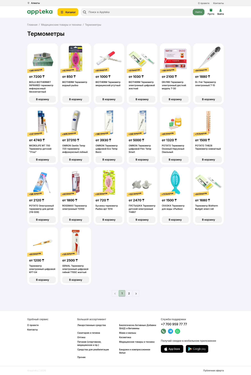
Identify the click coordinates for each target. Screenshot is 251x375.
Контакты (218, 3)
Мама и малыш (127, 332)
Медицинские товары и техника (61, 24)
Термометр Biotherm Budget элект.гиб (206, 207)
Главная (32, 24)
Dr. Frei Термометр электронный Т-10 (205, 84)
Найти (198, 12)
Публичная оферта (213, 370)
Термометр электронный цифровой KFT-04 (42, 269)
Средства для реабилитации (93, 349)
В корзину (42, 99)
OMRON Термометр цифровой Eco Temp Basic (107, 148)
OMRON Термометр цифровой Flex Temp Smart (140, 148)
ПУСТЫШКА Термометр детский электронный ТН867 (142, 208)
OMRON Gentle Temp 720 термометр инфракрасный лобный (75, 148)
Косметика (125, 337)
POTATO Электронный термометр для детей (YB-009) (41, 208)
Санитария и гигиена (88, 332)
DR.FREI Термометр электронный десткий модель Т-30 (174, 85)
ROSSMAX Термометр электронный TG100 (74, 207)
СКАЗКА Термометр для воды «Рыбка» (173, 207)
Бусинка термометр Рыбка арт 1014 (107, 207)
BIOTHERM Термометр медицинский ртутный (108, 84)
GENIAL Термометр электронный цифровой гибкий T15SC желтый (75, 269)
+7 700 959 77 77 (174, 324)
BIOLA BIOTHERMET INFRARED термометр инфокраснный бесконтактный (41, 87)
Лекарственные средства (91, 325)
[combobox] (143, 12)
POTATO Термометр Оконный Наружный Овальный (173, 148)
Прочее (81, 357)
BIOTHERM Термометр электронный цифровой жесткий (142, 85)
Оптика (81, 337)
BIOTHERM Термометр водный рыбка (74, 84)
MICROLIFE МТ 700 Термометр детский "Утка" (40, 148)
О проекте (203, 3)
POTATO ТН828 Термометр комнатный (208, 147)
